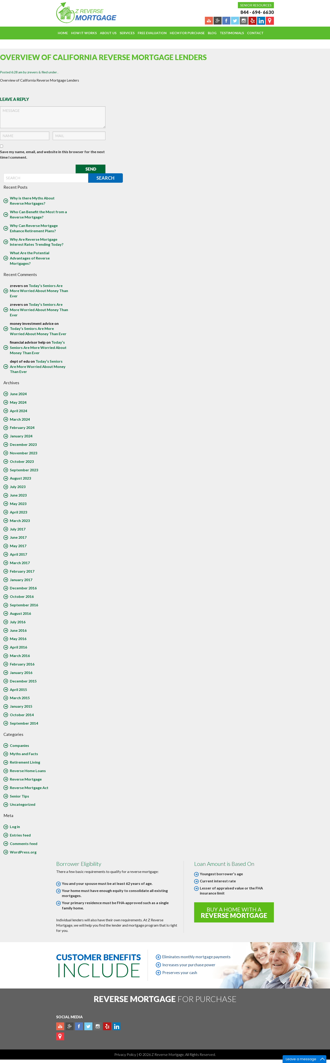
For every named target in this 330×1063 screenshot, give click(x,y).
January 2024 (21, 436)
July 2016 (17, 622)
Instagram (98, 1026)
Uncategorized (22, 804)
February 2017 (22, 571)
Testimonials (232, 33)
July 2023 (17, 486)
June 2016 (18, 630)
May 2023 (18, 503)
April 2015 (18, 689)
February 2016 (22, 664)
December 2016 (23, 588)
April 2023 (18, 512)
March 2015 (20, 698)
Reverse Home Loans (28, 770)
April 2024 (18, 411)
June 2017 (18, 537)
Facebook (79, 1026)
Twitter (88, 1026)
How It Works (84, 33)
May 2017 (18, 546)
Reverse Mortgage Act (29, 787)
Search (105, 178)
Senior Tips (19, 796)
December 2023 (23, 444)
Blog (212, 33)
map (60, 1036)
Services (127, 33)
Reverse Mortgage (26, 779)
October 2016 (22, 596)
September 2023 (24, 470)
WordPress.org (23, 852)
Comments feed (23, 843)
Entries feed (20, 835)
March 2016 (20, 655)
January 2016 (21, 672)
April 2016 (18, 647)
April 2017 (18, 554)
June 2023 (18, 495)
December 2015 (23, 681)
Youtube (60, 1026)
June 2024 (18, 394)
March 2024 (20, 419)
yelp (107, 1026)
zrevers (32, 72)
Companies (19, 745)
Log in (15, 826)
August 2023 (20, 478)
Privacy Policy (125, 1054)
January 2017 (21, 579)
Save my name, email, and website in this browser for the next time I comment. (52, 154)
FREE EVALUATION (152, 33)
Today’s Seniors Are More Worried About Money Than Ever (39, 290)
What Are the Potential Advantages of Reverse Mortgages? (30, 258)
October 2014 (22, 714)
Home (63, 33)
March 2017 (20, 562)
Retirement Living (25, 762)
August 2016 (20, 613)
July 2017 (17, 529)
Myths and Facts (24, 753)
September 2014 (24, 723)
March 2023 (20, 520)
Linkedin (117, 1026)
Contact (255, 33)
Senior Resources (256, 5)
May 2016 (18, 638)
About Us (108, 33)
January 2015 (21, 706)
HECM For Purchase (187, 33)
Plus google (70, 1026)
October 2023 (22, 461)
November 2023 (23, 453)
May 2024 (18, 402)
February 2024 (22, 427)
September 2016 (24, 605)
